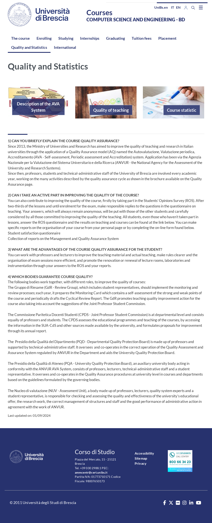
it (172, 7)
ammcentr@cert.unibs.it (91, 472)
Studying (65, 38)
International (65, 47)
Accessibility (144, 453)
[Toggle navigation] (200, 7)
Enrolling (44, 38)
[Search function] (193, 8)
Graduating (115, 38)
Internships (89, 38)
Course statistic (181, 110)
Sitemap (141, 458)
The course (20, 38)
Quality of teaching (111, 110)
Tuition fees (142, 38)
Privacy (140, 463)
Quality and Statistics (29, 47)
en (178, 7)
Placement (167, 38)
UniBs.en (161, 7)
